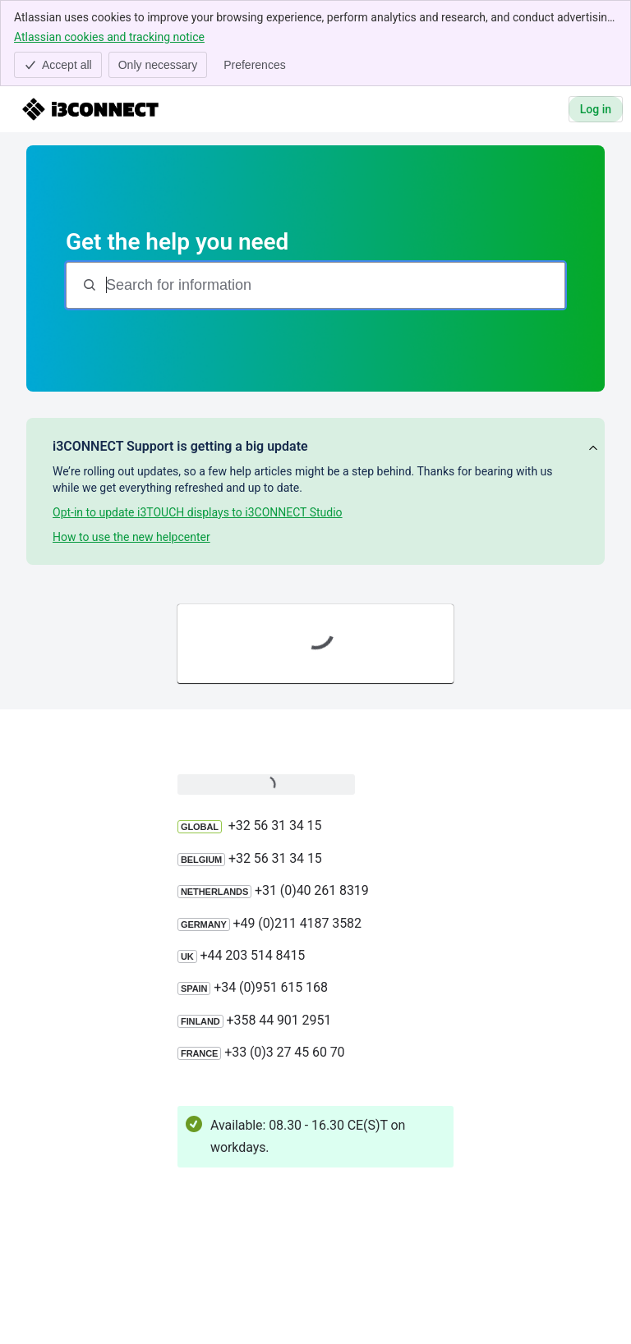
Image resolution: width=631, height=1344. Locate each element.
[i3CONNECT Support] (90, 109)
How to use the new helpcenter (131, 537)
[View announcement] (593, 449)
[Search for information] (333, 285)
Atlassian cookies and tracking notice (109, 36)
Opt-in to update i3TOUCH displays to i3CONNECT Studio (198, 512)
